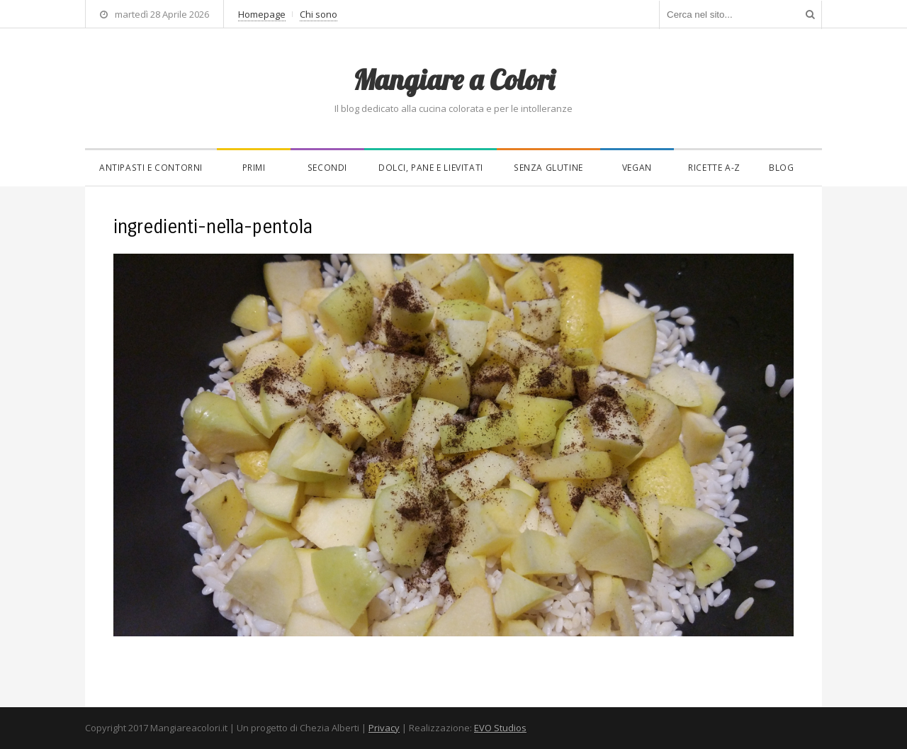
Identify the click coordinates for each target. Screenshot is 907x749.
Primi (254, 168)
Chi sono (318, 14)
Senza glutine (548, 168)
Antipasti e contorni (151, 168)
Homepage (262, 14)
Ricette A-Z (714, 168)
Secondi (327, 168)
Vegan (637, 168)
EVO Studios (500, 727)
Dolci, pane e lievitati (430, 168)
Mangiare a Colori (453, 79)
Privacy (384, 727)
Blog (781, 168)
